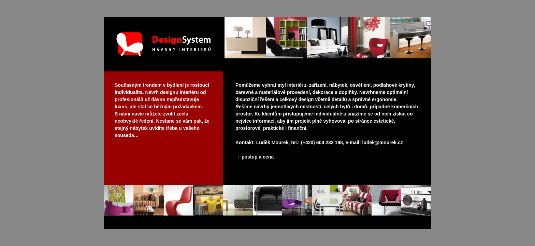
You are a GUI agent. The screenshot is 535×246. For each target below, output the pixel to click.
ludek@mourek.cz (382, 142)
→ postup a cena (254, 157)
